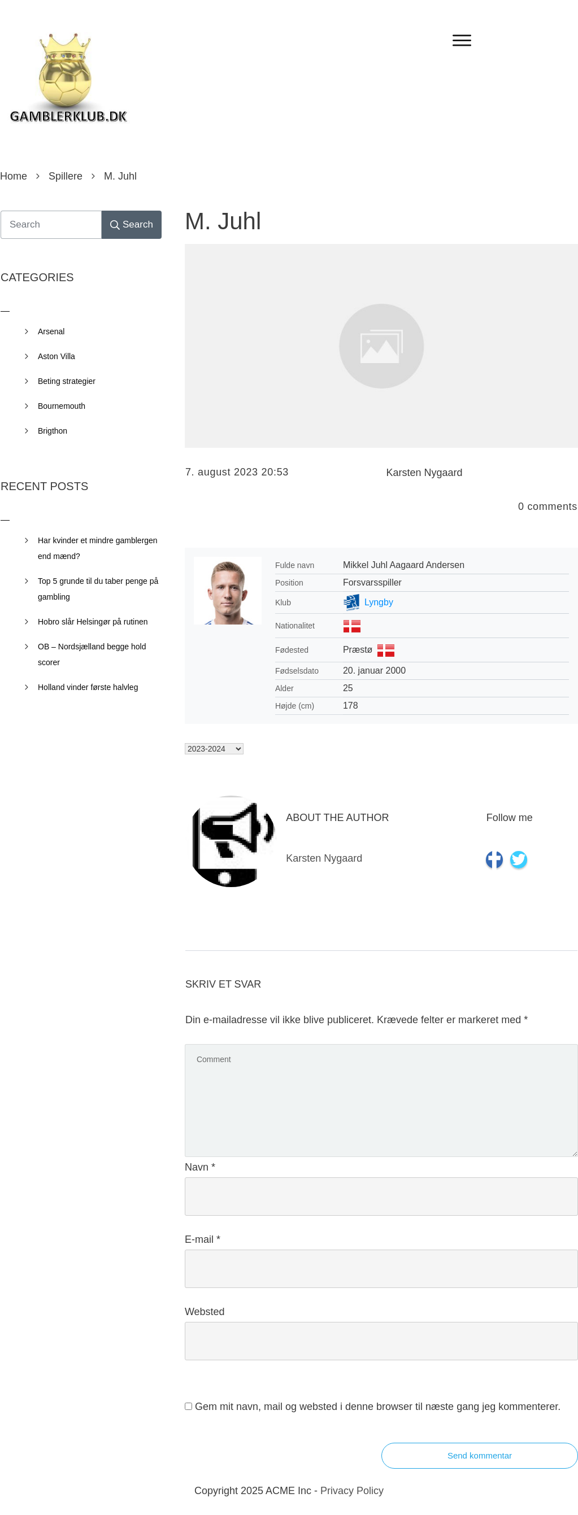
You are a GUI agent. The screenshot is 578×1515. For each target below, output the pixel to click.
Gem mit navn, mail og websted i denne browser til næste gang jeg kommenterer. (377, 1406)
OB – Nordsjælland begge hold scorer (92, 654)
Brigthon (52, 430)
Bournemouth (61, 406)
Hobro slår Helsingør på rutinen (93, 621)
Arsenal (51, 331)
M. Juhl (223, 221)
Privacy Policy (352, 1490)
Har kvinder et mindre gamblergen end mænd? (98, 548)
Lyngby (378, 602)
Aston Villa (56, 356)
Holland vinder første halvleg (88, 687)
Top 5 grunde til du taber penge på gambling (98, 589)
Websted (205, 1311)
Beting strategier (66, 381)
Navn (200, 1167)
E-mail (202, 1239)
